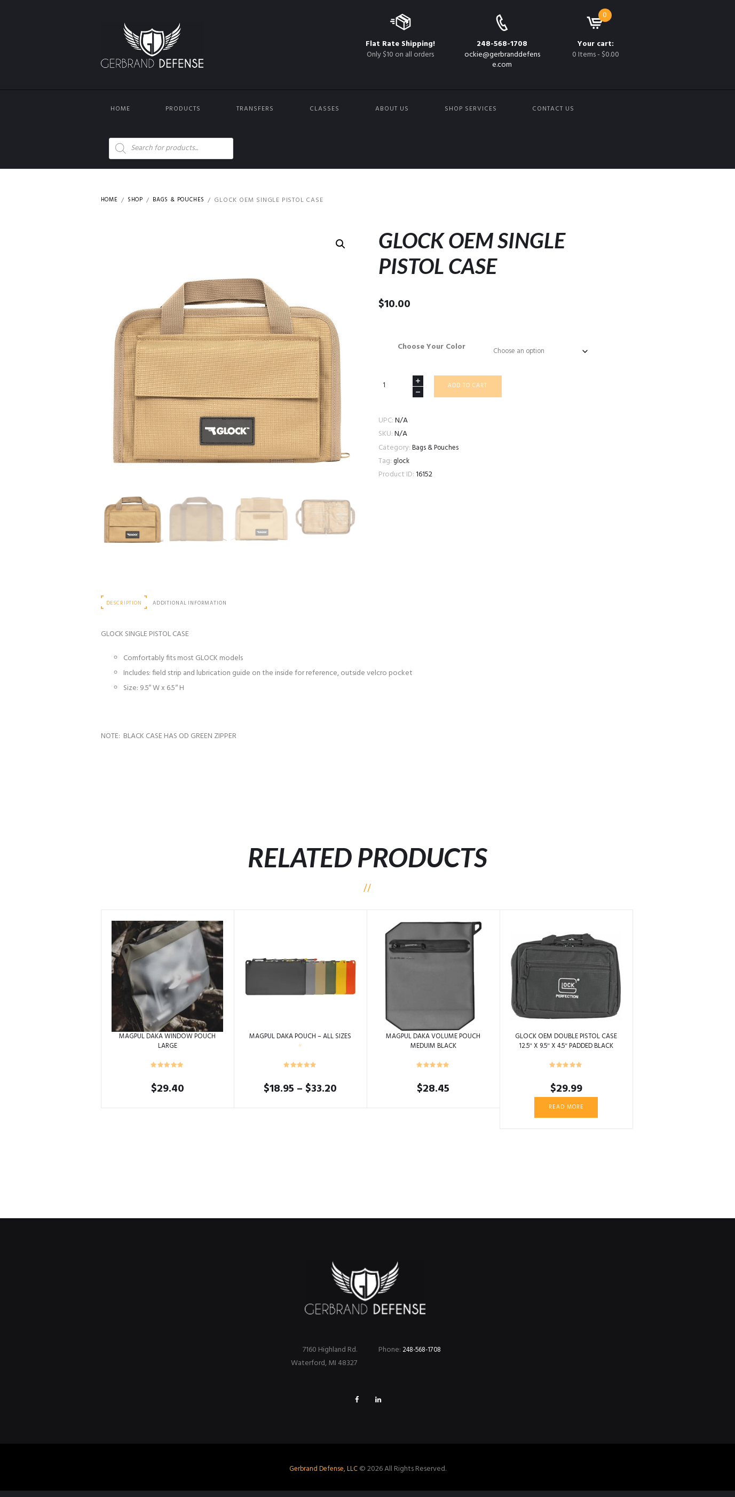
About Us (392, 109)
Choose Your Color (428, 347)
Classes (324, 109)
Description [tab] (126, 604)
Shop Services (471, 109)
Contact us (553, 109)
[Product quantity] (400, 389)
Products (183, 109)
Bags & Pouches (187, 200)
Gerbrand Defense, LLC (323, 1475)
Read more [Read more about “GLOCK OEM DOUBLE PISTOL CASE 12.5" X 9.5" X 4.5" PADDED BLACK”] (566, 1110)
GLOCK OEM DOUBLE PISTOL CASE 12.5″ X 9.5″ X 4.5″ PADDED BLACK (566, 1043)
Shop (139, 200)
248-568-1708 (502, 44)
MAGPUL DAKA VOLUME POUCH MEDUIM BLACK (433, 1043)
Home (120, 109)
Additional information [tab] (199, 604)
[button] (340, 244)
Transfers (255, 109)
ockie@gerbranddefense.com (502, 59)
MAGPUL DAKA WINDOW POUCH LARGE (167, 1043)
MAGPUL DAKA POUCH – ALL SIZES (300, 1043)
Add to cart (471, 390)
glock (402, 466)
